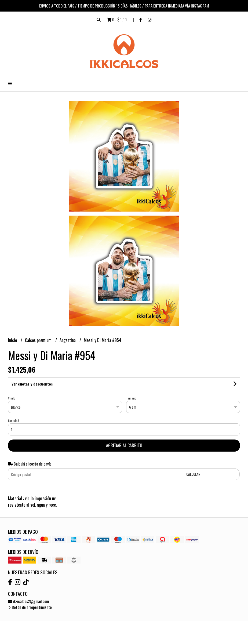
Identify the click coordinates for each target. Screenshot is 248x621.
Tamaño (131, 398)
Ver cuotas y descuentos (32, 384)
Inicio (13, 340)
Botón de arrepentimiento (30, 607)
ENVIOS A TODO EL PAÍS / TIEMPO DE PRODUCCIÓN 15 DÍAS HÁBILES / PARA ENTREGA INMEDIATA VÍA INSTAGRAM (124, 6)
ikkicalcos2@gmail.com (28, 601)
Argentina (68, 340)
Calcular (193, 474)
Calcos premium (39, 340)
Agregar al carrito (124, 445)
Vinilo (11, 398)
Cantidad (13, 421)
